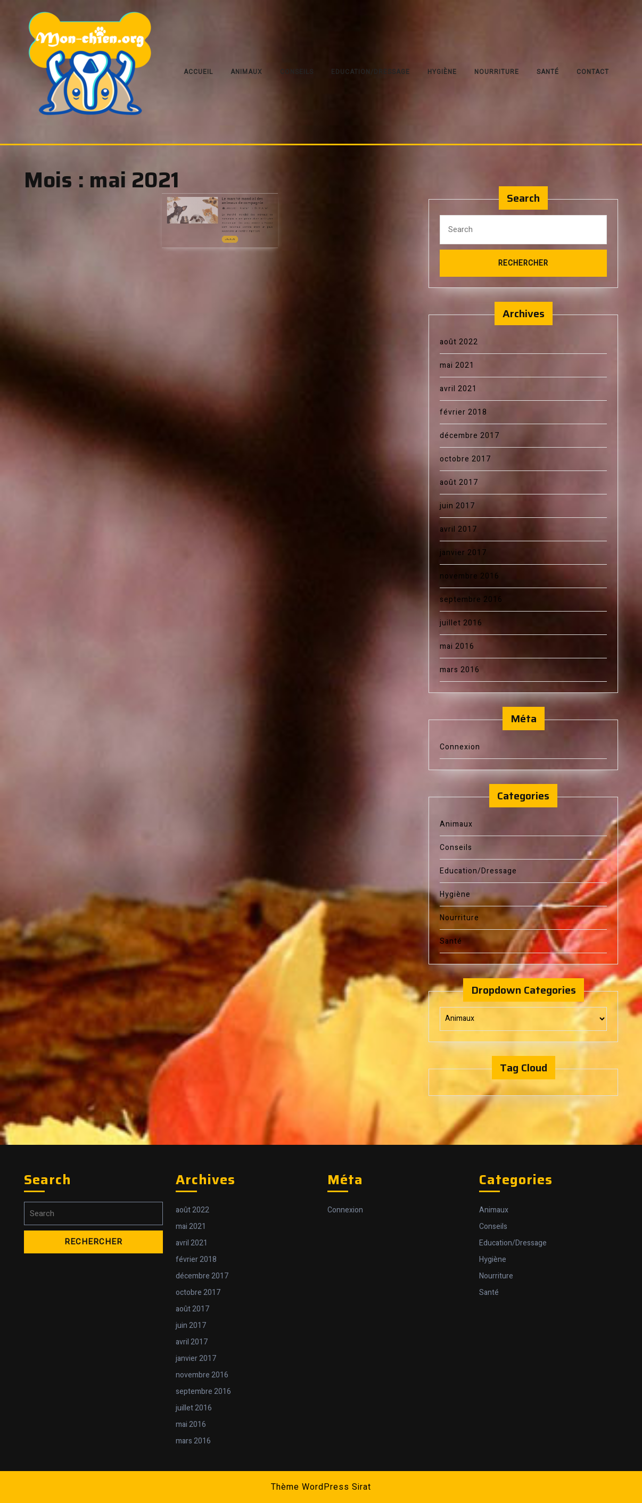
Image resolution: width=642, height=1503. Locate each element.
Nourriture (496, 72)
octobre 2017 (465, 459)
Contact (593, 72)
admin (237, 207)
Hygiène (442, 72)
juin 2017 (457, 505)
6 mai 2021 (227, 207)
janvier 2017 (463, 552)
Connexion (460, 747)
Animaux (246, 72)
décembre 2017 (469, 435)
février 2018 (463, 412)
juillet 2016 (461, 623)
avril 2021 (458, 388)
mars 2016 (460, 669)
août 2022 (459, 342)
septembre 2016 (471, 599)
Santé (548, 72)
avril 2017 (458, 529)
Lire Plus (227, 227)
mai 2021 (457, 365)
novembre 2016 (469, 576)
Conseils (297, 72)
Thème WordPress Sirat (321, 1487)
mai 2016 (457, 646)
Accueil (198, 72)
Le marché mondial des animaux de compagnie (234, 202)
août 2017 (459, 482)
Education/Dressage (370, 72)
